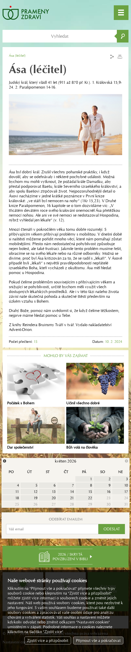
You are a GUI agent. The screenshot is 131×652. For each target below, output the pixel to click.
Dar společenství (36, 428)
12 (35, 491)
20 (54, 498)
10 (126, 485)
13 (54, 491)
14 (72, 491)
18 (17, 498)
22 (90, 498)
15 (90, 491)
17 (126, 491)
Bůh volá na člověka (95, 428)
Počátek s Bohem (36, 384)
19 (35, 498)
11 (17, 491)
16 (109, 491)
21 (72, 498)
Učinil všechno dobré (95, 384)
